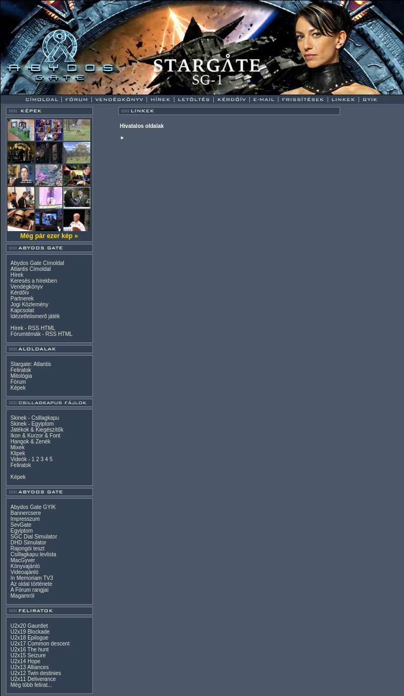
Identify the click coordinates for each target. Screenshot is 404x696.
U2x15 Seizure (28, 655)
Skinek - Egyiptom (32, 424)
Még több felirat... (31, 685)
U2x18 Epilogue (30, 638)
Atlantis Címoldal (31, 269)
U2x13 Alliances (30, 667)
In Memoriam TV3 (32, 578)
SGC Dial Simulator (34, 537)
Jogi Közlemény (30, 304)
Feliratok (21, 370)
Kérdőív (20, 293)
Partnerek (22, 299)
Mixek (18, 447)
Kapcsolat (22, 310)
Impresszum (25, 519)
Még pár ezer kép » (49, 236)
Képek (18, 388)
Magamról (22, 596)
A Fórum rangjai (30, 590)
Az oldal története (32, 584)
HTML (48, 328)
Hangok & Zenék (31, 441)
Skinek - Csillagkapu (35, 418)
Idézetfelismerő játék (35, 316)
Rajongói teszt (28, 548)
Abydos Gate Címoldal (37, 263)
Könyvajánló (25, 566)
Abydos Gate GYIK (33, 507)
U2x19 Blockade (30, 632)
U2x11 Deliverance (33, 679)
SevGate (21, 525)
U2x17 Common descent (40, 644)
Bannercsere (26, 513)
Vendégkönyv (27, 287)
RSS (33, 328)
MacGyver (23, 560)
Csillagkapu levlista (33, 554)
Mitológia (21, 376)
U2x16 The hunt (30, 649)
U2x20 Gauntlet (29, 626)
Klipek (18, 453)
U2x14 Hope (26, 661)
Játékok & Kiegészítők (37, 430)
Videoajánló (25, 572)
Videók (19, 459)
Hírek (17, 275)
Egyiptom (22, 531)
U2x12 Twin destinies (36, 673)
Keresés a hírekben (34, 281)
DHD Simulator (29, 543)
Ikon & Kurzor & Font (36, 436)
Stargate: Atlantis (31, 364)
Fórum (18, 382)
